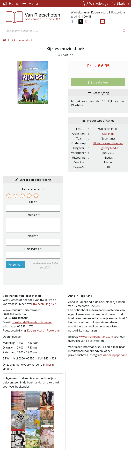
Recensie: (32, 215)
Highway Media (108, 148)
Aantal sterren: (31, 189)
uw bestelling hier (44, 304)
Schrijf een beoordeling (35, 180)
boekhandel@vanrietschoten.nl (32, 322)
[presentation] (27, 277)
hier (48, 364)
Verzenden (15, 264)
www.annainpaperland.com (95, 336)
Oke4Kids (108, 134)
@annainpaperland (115, 355)
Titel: (31, 202)
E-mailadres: (31, 249)
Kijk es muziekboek (22, 40)
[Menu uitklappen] (29, 3)
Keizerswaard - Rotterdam (43, 330)
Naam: (32, 236)
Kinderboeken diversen (108, 143)
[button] (106, 3)
